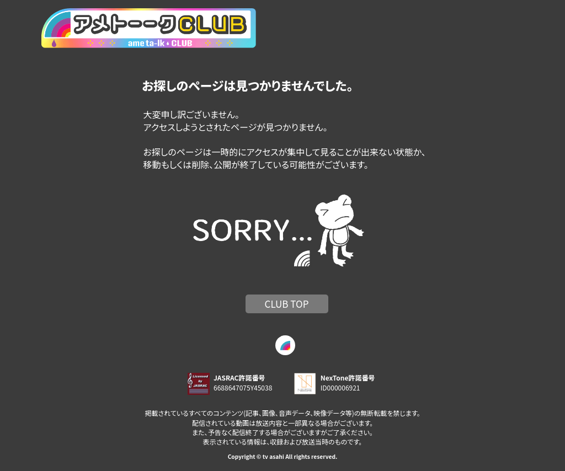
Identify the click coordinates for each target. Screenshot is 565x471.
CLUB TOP (287, 304)
